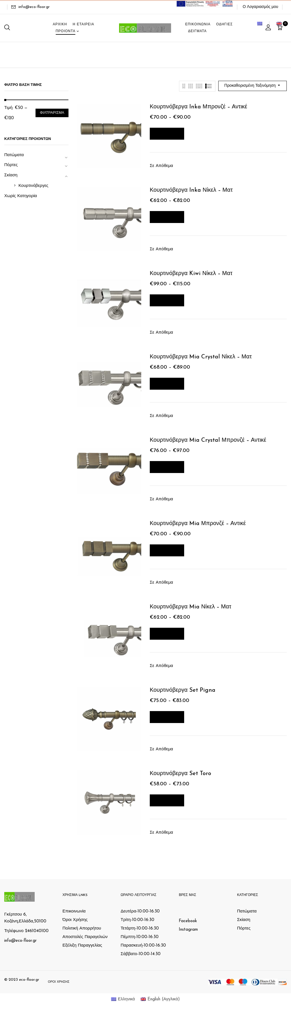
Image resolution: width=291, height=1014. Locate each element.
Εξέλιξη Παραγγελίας (82, 945)
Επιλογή (167, 133)
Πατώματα (14, 155)
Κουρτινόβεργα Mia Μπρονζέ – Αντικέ (198, 523)
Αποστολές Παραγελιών (85, 937)
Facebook (188, 921)
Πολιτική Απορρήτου (82, 928)
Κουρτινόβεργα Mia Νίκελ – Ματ (190, 607)
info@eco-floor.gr (34, 7)
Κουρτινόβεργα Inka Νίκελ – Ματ (191, 190)
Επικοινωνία (74, 911)
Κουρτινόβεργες (33, 186)
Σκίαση (10, 175)
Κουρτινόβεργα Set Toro (180, 773)
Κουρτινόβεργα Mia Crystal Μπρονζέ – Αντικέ (208, 440)
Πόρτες (11, 165)
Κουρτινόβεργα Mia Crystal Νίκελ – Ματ (201, 357)
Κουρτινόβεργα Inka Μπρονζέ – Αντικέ (198, 107)
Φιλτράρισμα (52, 113)
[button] (280, 28)
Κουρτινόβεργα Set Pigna (182, 690)
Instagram (188, 930)
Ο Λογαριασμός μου (260, 7)
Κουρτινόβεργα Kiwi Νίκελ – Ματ (191, 273)
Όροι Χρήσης (75, 920)
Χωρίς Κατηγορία (20, 196)
